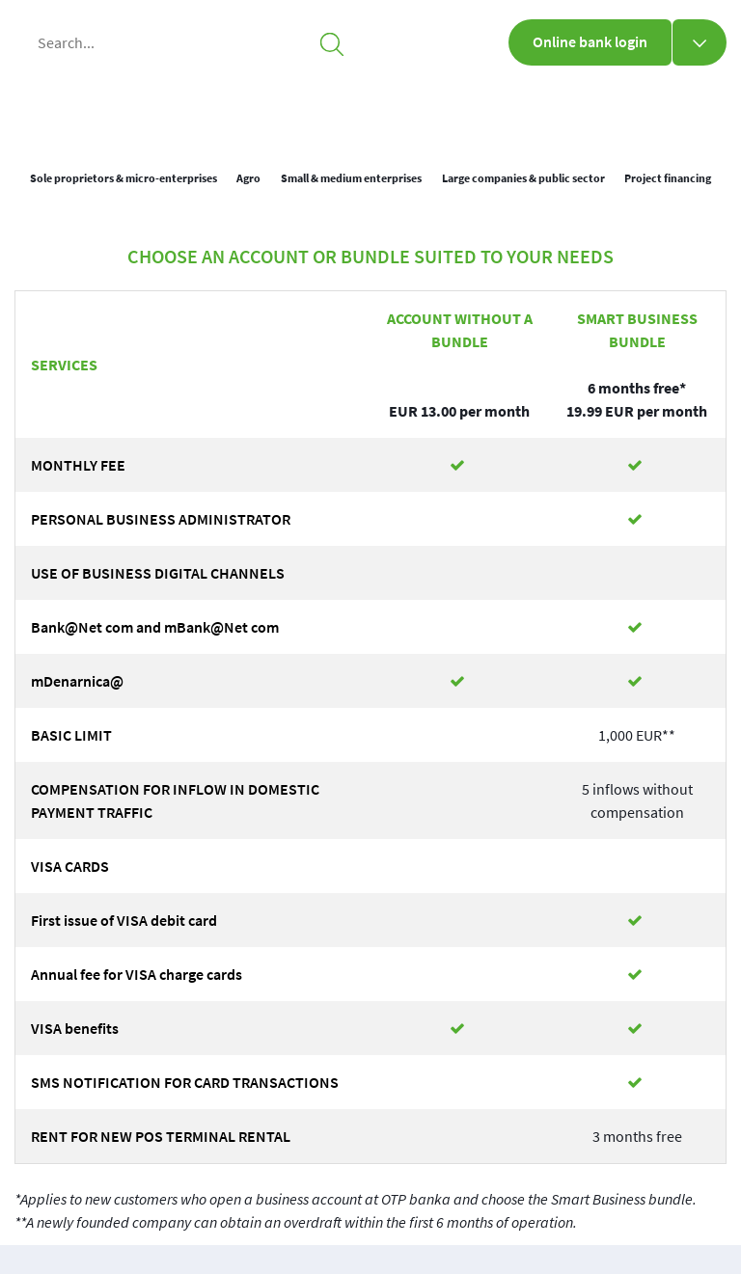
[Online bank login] (699, 42)
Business (401, 106)
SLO (713, 112)
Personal (283, 106)
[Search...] (186, 42)
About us (518, 106)
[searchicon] (332, 42)
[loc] (670, 111)
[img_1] (109, 106)
